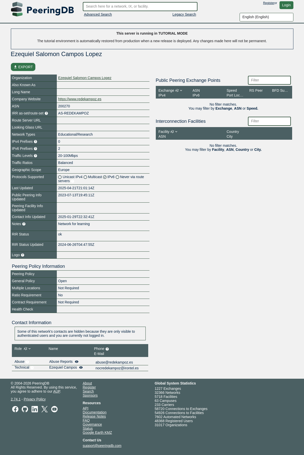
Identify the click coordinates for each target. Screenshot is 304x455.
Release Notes (94, 416)
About (87, 383)
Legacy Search (184, 14)
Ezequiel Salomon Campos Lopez (84, 78)
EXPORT (23, 67)
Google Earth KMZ (97, 432)
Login (286, 5)
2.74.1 (16, 399)
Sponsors (90, 395)
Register (268, 3)
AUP (56, 391)
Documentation (95, 412)
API (86, 408)
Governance (92, 424)
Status (88, 428)
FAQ (86, 420)
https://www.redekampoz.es (79, 99)
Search (88, 391)
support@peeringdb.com (102, 446)
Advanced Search (98, 14)
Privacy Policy (35, 399)
